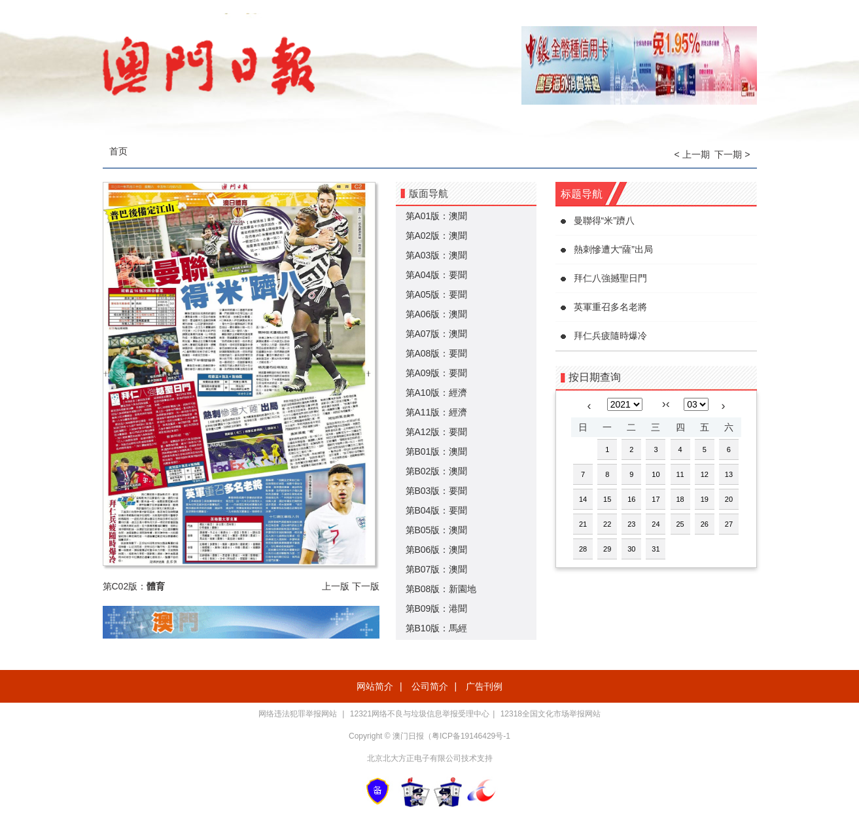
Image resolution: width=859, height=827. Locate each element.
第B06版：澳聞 (437, 549)
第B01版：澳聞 (437, 451)
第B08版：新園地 (441, 589)
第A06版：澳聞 (437, 314)
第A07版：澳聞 (437, 333)
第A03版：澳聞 (437, 255)
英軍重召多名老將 (610, 307)
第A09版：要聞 (437, 373)
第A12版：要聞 (437, 432)
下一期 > (732, 154)
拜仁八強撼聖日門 (610, 278)
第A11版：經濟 (437, 412)
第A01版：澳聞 (437, 216)
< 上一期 (692, 154)
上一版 (335, 586)
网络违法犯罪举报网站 (298, 713)
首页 (118, 151)
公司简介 (430, 686)
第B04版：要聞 (437, 510)
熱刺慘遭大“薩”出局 (613, 249)
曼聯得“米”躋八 (604, 220)
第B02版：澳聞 (437, 471)
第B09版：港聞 (437, 608)
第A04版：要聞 (437, 275)
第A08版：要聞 (437, 353)
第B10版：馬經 (437, 628)
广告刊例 (484, 686)
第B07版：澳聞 (437, 569)
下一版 (365, 586)
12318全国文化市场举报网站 (550, 713)
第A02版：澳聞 (437, 235)
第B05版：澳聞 (437, 530)
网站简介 (375, 686)
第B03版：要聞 (437, 490)
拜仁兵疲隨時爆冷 (610, 335)
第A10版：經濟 (437, 392)
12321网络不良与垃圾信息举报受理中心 (419, 713)
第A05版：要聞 (437, 294)
